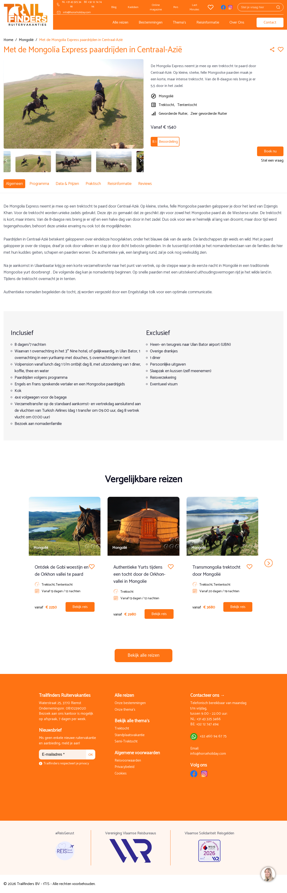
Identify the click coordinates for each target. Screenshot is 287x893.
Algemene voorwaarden (137, 753)
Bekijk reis (80, 607)
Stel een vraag (272, 160)
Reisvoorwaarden (128, 760)
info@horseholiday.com (77, 12)
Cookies (121, 773)
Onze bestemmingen (130, 703)
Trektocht (122, 728)
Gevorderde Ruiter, (173, 113)
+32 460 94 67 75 (213, 736)
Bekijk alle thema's (132, 721)
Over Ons (236, 22)
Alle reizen (120, 22)
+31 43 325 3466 (208, 719)
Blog (113, 7)
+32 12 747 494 (207, 724)
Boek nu (270, 151)
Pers (175, 7)
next (268, 563)
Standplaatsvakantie (130, 735)
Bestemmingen (150, 22)
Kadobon (133, 7)
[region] (268, 874)
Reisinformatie (207, 22)
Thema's (179, 22)
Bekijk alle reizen (143, 655)
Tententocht (187, 105)
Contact (270, 22)
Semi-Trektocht (126, 741)
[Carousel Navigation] (143, 563)
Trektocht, (167, 105)
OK (90, 754)
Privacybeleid (124, 767)
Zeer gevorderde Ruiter (209, 113)
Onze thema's (125, 710)
